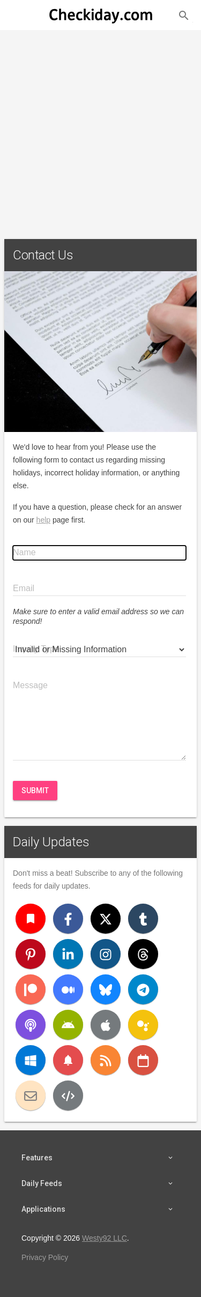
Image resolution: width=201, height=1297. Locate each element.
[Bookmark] (31, 919)
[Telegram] (143, 989)
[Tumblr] (143, 919)
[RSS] (106, 1060)
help (43, 520)
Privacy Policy (44, 1257)
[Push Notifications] (68, 1060)
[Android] (68, 1025)
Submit (35, 790)
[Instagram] (106, 954)
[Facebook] (68, 919)
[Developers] (68, 1095)
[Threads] (143, 954)
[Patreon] (31, 989)
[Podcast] (31, 1025)
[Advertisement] (100, 130)
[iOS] (106, 1025)
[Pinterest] (31, 954)
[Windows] (31, 1060)
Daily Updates (51, 841)
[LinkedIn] (68, 954)
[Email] (31, 1095)
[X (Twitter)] (106, 919)
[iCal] (143, 1060)
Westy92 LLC (104, 1238)
